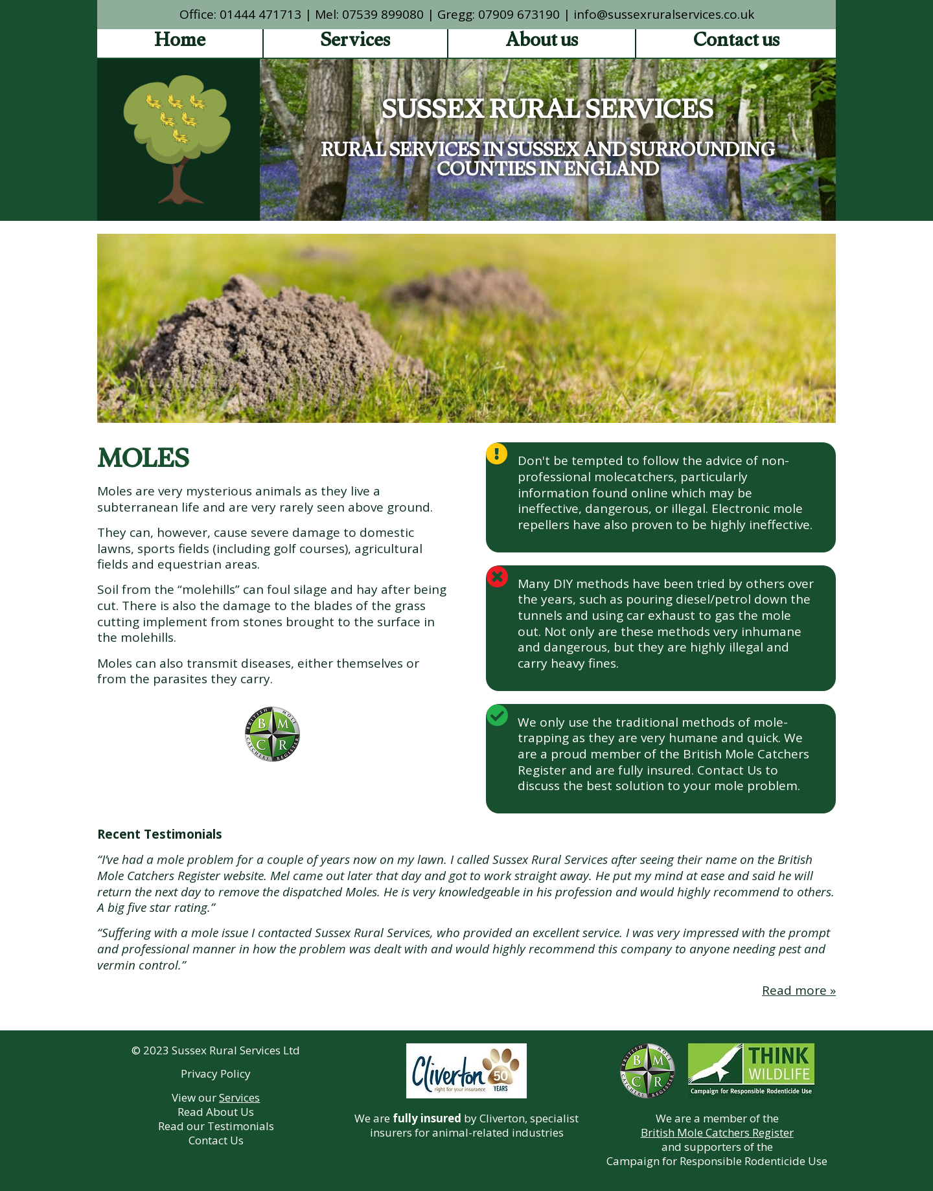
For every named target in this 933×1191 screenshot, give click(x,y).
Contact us (736, 43)
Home (179, 43)
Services (355, 43)
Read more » (799, 990)
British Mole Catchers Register (717, 1132)
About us (541, 43)
